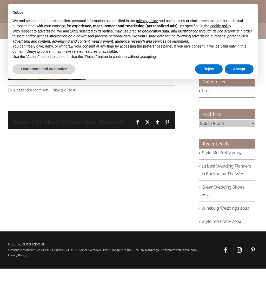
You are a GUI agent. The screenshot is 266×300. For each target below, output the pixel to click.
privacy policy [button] (147, 21)
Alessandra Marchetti (31, 90)
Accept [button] (239, 69)
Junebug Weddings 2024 (225, 208)
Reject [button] (208, 69)
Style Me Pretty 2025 (221, 152)
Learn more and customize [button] (44, 69)
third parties (103, 31)
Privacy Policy (17, 255)
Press (207, 90)
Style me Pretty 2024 (221, 221)
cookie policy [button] (220, 26)
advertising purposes (208, 36)
